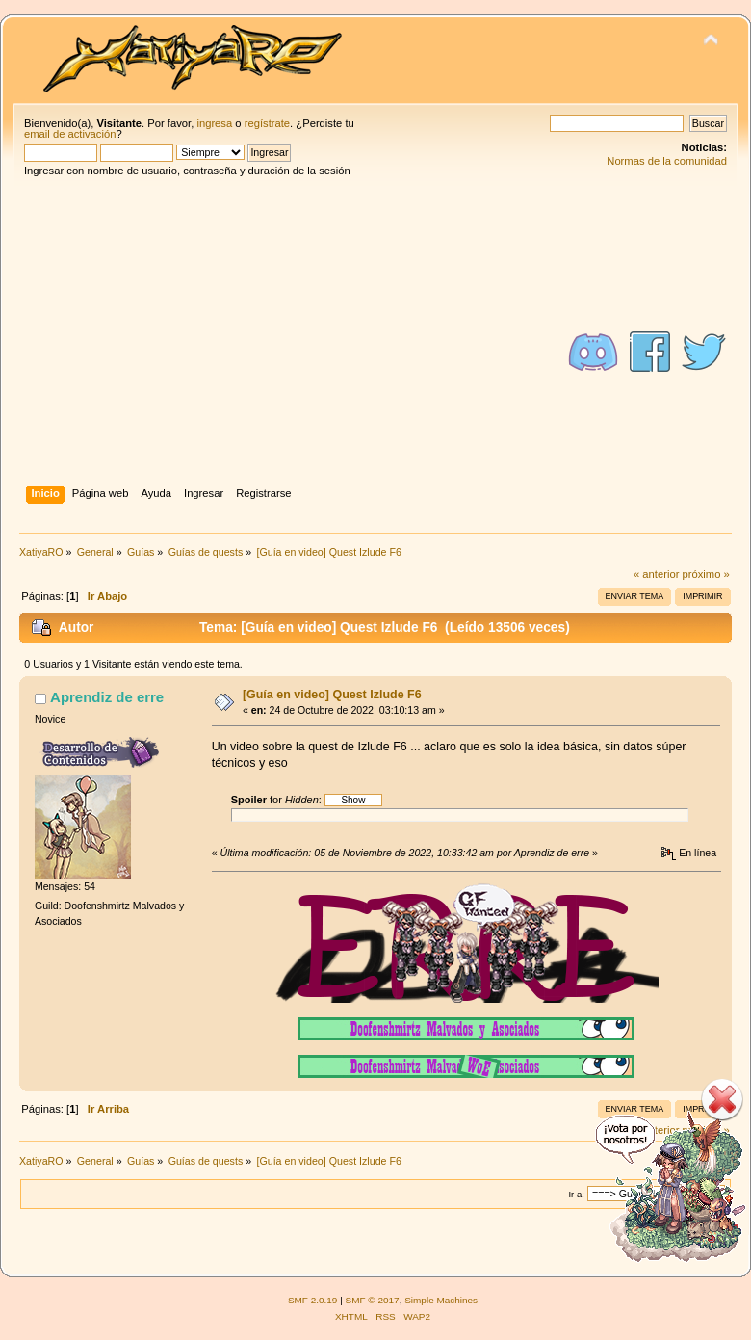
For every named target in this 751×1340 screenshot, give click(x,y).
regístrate (267, 123)
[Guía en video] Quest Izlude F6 (332, 694)
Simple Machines (441, 1300)
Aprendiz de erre (107, 697)
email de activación (70, 134)
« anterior (656, 574)
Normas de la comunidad (667, 161)
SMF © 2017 (373, 1300)
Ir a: (575, 1194)
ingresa (214, 123)
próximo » (706, 574)
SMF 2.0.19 (313, 1300)
